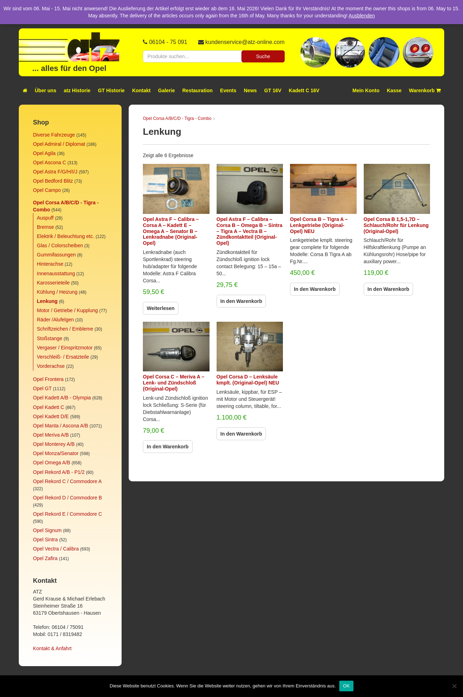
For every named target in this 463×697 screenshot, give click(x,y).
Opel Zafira (45, 558)
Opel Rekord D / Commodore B (67, 497)
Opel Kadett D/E (51, 416)
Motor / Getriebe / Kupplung (67, 310)
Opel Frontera (48, 379)
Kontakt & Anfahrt (52, 648)
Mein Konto (365, 90)
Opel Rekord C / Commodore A (67, 481)
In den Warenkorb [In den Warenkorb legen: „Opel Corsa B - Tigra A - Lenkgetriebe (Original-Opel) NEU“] (315, 289)
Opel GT (42, 388)
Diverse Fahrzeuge (54, 135)
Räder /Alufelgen (55, 319)
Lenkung (47, 301)
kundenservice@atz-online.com (244, 42)
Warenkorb (425, 90)
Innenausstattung (56, 273)
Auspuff (45, 218)
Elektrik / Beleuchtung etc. (65, 236)
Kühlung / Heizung (57, 292)
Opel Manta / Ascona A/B (60, 425)
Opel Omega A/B (51, 462)
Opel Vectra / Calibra (56, 549)
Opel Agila (44, 153)
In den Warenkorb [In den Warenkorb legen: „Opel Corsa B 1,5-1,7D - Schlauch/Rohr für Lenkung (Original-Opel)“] (388, 289)
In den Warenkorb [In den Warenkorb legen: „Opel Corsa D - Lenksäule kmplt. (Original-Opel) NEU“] (241, 434)
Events (228, 90)
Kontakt (141, 90)
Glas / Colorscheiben (60, 245)
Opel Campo (47, 190)
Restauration (197, 90)
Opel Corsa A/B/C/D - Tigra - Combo (177, 118)
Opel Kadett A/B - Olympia (62, 397)
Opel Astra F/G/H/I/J (55, 172)
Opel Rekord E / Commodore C (67, 514)
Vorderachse (51, 366)
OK (346, 685)
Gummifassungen (56, 255)
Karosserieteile (53, 283)
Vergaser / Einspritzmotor (65, 347)
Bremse (45, 227)
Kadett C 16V (304, 90)
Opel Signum (47, 530)
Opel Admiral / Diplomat (59, 144)
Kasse (394, 90)
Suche (263, 56)
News (250, 90)
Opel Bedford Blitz (53, 181)
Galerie (166, 90)
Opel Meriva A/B (51, 435)
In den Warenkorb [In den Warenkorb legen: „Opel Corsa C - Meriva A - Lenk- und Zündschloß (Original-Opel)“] (168, 446)
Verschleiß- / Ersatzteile (63, 357)
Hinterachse (50, 264)
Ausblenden (361, 15)
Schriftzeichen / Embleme (65, 329)
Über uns (45, 90)
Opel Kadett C (48, 407)
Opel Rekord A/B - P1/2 (59, 472)
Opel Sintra (45, 539)
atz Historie (77, 90)
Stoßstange (49, 338)
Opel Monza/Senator (55, 453)
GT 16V (272, 90)
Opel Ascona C (49, 162)
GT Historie (111, 90)
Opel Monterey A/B (54, 444)
